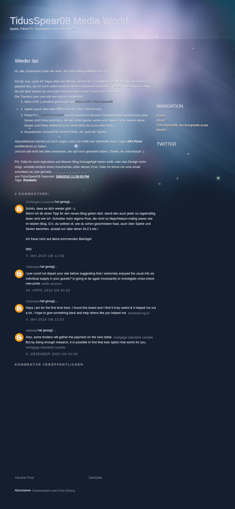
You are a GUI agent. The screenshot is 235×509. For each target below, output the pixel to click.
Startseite (95, 477)
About (161, 120)
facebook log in (138, 313)
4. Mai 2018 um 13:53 (45, 319)
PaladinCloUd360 (51, 115)
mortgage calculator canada (133, 337)
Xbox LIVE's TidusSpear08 (94, 102)
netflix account (51, 283)
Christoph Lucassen (40, 201)
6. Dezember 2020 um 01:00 (52, 353)
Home (161, 116)
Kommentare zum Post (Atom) (53, 490)
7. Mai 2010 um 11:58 (45, 255)
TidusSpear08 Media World (69, 20)
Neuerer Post (24, 477)
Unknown (32, 266)
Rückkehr (30, 180)
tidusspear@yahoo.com (70, 172)
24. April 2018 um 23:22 (48, 290)
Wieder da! (26, 60)
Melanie (31, 330)
